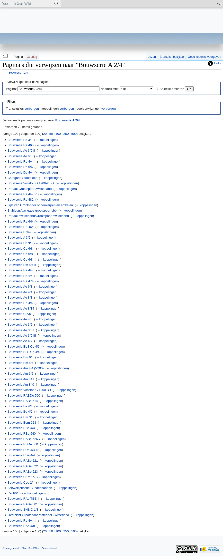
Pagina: (11, 89)
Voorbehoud (49, 548)
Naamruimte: (109, 89)
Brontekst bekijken (172, 57)
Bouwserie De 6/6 (20, 167)
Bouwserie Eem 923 (22, 422)
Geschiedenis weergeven (204, 57)
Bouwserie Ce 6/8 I (21, 248)
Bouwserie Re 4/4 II (21, 161)
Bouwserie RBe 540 (22, 433)
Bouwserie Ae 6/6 (20, 156)
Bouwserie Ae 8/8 (20, 297)
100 (58, 134)
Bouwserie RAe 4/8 (21, 526)
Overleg (32, 57)
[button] (4, 55)
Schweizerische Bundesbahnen (30, 488)
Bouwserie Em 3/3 (20, 417)
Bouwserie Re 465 (21, 227)
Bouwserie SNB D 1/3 (23, 509)
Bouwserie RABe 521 (23, 460)
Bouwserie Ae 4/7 (20, 341)
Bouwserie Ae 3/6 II (21, 150)
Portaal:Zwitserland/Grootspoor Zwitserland (38, 216)
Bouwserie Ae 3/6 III (22, 335)
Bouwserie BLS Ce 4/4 (24, 352)
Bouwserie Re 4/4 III (22, 520)
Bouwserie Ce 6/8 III (22, 259)
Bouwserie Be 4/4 (20, 406)
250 (66, 134)
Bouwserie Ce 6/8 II (21, 254)
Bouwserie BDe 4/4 (21, 455)
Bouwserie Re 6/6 (20, 221)
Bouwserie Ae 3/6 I (21, 330)
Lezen (152, 57)
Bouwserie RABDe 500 (24, 395)
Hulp (217, 63)
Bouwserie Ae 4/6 (20, 319)
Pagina (18, 57)
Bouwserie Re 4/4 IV (22, 194)
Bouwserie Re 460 (21, 145)
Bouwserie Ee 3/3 (20, 140)
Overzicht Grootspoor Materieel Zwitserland (38, 515)
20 (45, 134)
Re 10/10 (14, 493)
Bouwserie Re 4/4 (20, 303)
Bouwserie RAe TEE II (23, 498)
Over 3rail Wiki (30, 548)
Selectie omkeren (172, 89)
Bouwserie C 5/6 (19, 314)
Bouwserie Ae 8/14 (21, 308)
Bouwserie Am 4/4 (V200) (26, 368)
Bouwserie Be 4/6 (20, 276)
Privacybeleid (11, 548)
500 (74, 134)
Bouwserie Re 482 (21, 199)
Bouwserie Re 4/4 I (21, 270)
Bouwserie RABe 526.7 (24, 439)
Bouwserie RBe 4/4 (21, 428)
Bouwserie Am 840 (21, 384)
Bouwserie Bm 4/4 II (22, 265)
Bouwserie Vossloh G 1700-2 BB (31, 183)
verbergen (32, 108)
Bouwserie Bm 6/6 (20, 357)
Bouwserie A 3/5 (19, 237)
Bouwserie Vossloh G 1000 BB (29, 390)
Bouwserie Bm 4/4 (20, 363)
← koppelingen (45, 140)
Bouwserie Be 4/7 (20, 411)
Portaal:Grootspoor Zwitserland (30, 189)
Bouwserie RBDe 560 (23, 444)
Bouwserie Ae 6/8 (20, 286)
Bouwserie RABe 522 (23, 466)
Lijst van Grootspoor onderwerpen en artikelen (40, 205)
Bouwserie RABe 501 (23, 504)
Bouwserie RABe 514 (23, 401)
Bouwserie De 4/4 (20, 172)
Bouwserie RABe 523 (23, 471)
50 (51, 134)
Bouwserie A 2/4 (18, 72)
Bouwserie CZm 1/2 (22, 477)
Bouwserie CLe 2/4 (21, 482)
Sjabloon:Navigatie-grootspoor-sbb (32, 210)
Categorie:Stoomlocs (22, 178)
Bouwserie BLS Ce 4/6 (24, 346)
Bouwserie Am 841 (21, 379)
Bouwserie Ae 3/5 (20, 324)
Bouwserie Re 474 (21, 281)
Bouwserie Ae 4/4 (20, 292)
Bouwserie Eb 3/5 (20, 243)
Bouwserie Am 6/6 (20, 373)
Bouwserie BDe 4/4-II (23, 450)
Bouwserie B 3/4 (19, 232)
